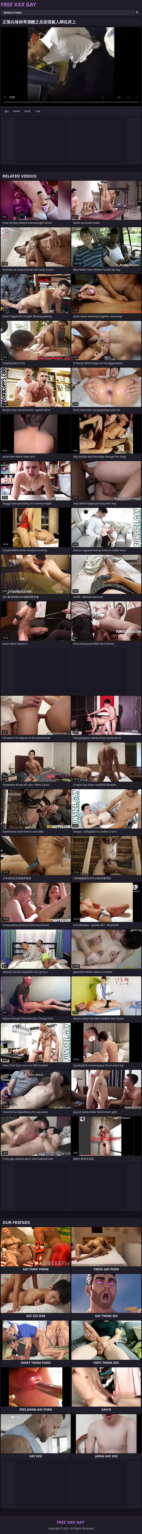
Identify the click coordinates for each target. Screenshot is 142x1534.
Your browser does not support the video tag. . (71, 66)
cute (37, 111)
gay (6, 111)
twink (16, 111)
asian (27, 111)
